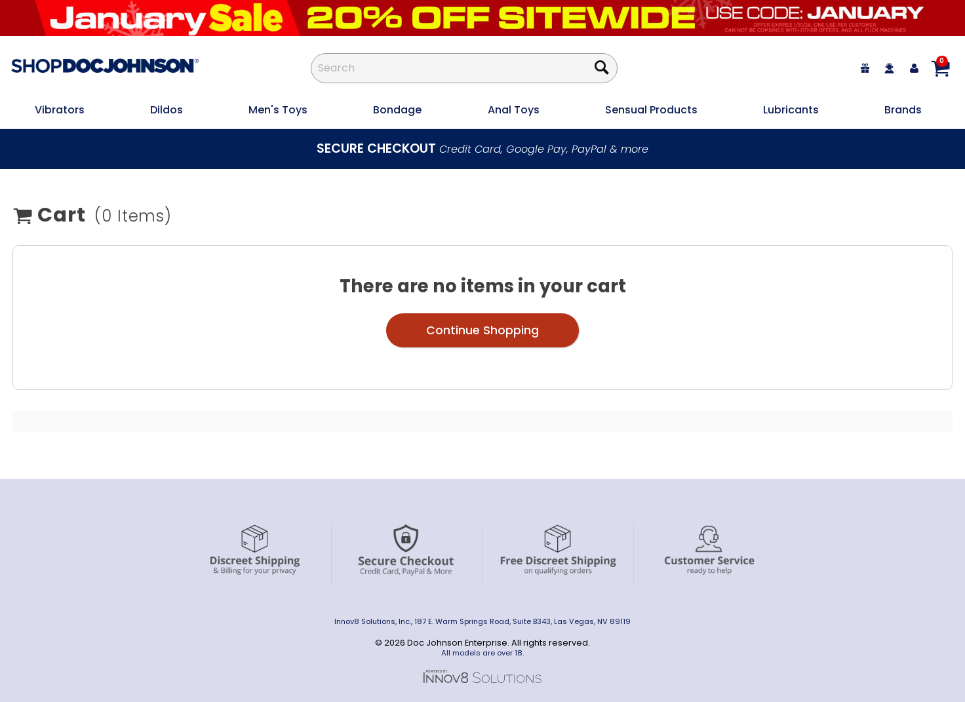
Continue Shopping (482, 330)
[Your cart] (940, 68)
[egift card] (865, 67)
